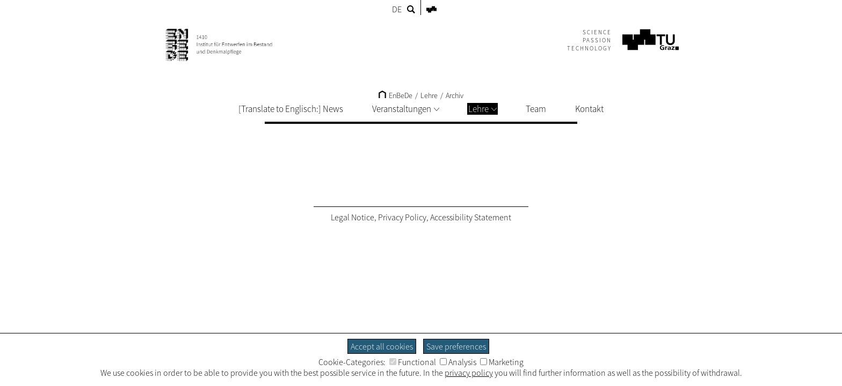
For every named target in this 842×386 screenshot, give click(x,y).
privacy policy (469, 372)
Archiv (454, 95)
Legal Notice (352, 217)
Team (536, 109)
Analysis (458, 362)
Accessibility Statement (470, 217)
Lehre (482, 109)
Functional (412, 362)
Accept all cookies (382, 346)
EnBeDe (395, 95)
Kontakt (589, 109)
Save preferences (456, 346)
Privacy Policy (402, 217)
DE (397, 9)
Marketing (502, 362)
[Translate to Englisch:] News (290, 109)
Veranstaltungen (405, 109)
